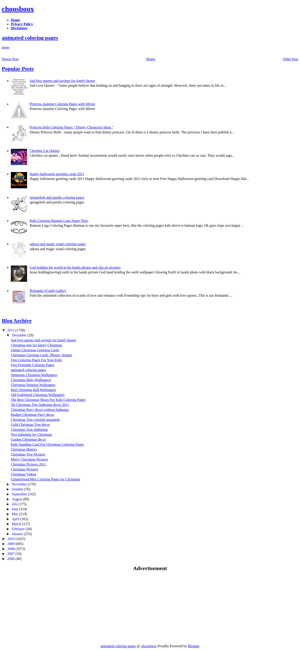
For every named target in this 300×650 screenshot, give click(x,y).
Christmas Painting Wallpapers (33, 385)
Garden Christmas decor (28, 439)
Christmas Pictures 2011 (28, 464)
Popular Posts (18, 69)
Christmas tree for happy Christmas (36, 345)
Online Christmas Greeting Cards (35, 350)
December (20, 335)
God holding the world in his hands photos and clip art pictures (75, 267)
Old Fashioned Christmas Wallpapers (38, 395)
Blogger (194, 646)
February (19, 529)
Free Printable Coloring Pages (32, 365)
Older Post (290, 59)
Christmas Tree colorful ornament (35, 420)
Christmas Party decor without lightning (40, 410)
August (17, 499)
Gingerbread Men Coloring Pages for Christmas (45, 479)
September (20, 494)
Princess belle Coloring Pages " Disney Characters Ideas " (71, 127)
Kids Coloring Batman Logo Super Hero (59, 221)
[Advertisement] (40, 607)
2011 (11, 330)
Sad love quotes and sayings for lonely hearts (62, 81)
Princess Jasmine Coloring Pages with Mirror (62, 104)
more (5, 47)
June (15, 509)
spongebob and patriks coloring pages (57, 197)
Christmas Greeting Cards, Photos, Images (41, 355)
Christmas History (24, 449)
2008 (11, 549)
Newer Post (10, 59)
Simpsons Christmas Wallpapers (34, 375)
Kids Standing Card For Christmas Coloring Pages (47, 444)
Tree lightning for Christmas (31, 434)
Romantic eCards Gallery (48, 291)
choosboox (18, 9)
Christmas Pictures (24, 469)
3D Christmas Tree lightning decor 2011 (40, 405)
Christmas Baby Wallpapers (31, 380)
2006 (11, 559)
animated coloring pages (30, 38)
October (18, 489)
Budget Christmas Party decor (32, 415)
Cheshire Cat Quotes (44, 151)
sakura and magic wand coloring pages (57, 244)
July (15, 504)
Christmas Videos (23, 474)
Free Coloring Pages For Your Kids (36, 360)
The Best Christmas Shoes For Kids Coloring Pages (48, 400)
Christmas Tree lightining (29, 429)
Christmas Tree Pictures (28, 454)
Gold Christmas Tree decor (30, 424)
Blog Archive (17, 321)
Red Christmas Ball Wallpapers (33, 390)
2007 (11, 554)
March (17, 524)
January (18, 534)
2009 (11, 544)
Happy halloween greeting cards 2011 (57, 174)
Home (150, 59)
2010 (11, 539)
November (20, 484)
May (15, 514)
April (16, 519)
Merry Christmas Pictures (29, 459)
